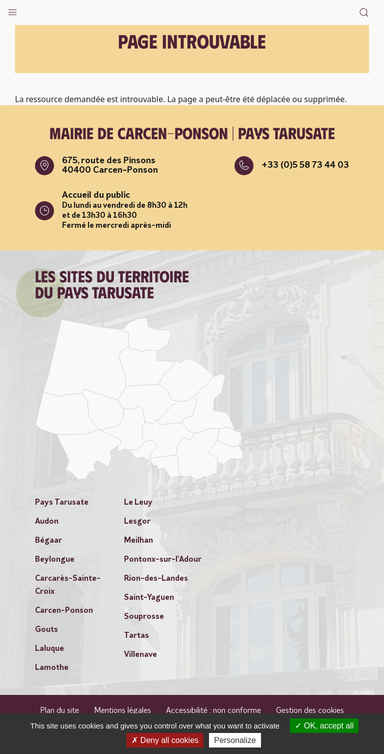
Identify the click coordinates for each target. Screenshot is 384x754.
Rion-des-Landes (156, 579)
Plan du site (59, 711)
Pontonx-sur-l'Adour (163, 560)
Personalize (235, 740)
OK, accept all (324, 725)
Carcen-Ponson (64, 611)
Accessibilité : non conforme (213, 711)
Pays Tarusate (61, 503)
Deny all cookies (165, 740)
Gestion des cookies (310, 711)
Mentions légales (122, 711)
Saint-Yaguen (149, 598)
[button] (13, 10)
